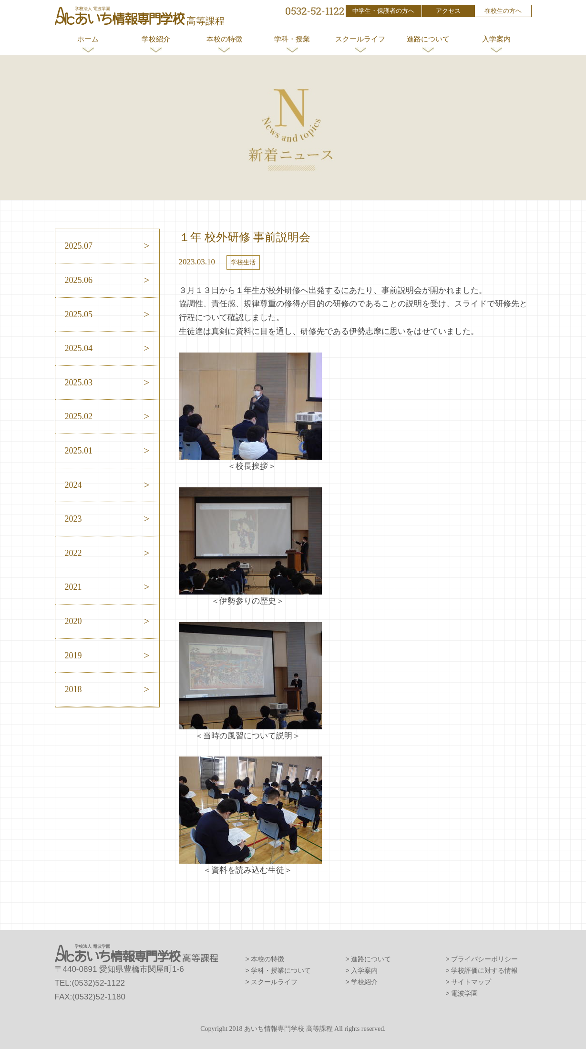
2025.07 (79, 246)
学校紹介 (156, 39)
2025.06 (79, 280)
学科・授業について (281, 970)
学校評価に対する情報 (484, 970)
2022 (73, 553)
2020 (73, 621)
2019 (73, 655)
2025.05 (79, 314)
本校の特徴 (224, 39)
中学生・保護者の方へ (383, 10)
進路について (428, 39)
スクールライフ (360, 39)
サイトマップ (471, 982)
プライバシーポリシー (484, 959)
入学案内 (496, 39)
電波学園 (464, 993)
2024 (73, 485)
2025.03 (79, 382)
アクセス (448, 10)
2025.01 (79, 450)
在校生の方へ (503, 10)
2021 (73, 587)
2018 (73, 689)
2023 (73, 519)
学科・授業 (292, 39)
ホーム (88, 39)
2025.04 (79, 348)
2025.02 (79, 416)
